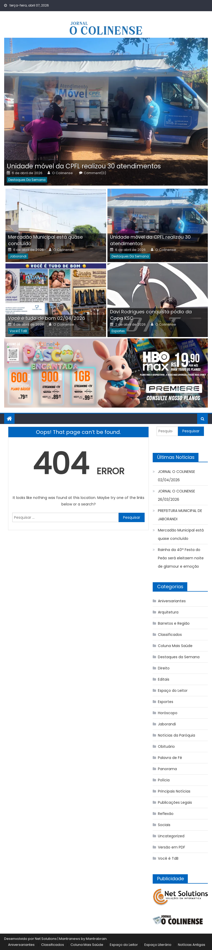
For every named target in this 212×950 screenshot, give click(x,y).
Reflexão (166, 813)
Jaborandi (18, 256)
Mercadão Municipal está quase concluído (181, 534)
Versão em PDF (171, 847)
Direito (164, 668)
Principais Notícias (174, 791)
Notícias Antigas (191, 944)
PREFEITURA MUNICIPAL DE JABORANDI (180, 515)
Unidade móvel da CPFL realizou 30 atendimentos (84, 166)
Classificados (170, 634)
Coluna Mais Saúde (175, 645)
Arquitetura (168, 612)
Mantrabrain (96, 938)
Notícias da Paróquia (176, 735)
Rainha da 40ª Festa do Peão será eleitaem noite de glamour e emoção (181, 558)
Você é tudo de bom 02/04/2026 (46, 318)
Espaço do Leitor (173, 690)
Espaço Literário (157, 944)
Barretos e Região (174, 623)
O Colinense (62, 173)
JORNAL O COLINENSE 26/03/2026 (176, 495)
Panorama (167, 768)
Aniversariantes (172, 601)
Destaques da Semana (27, 180)
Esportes (118, 331)
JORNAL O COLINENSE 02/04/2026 (176, 476)
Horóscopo (167, 712)
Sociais (164, 824)
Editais (163, 679)
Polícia (164, 780)
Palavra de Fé (170, 757)
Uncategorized (171, 836)
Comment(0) (95, 173)
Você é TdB (18, 331)
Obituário (166, 746)
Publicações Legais (175, 802)
